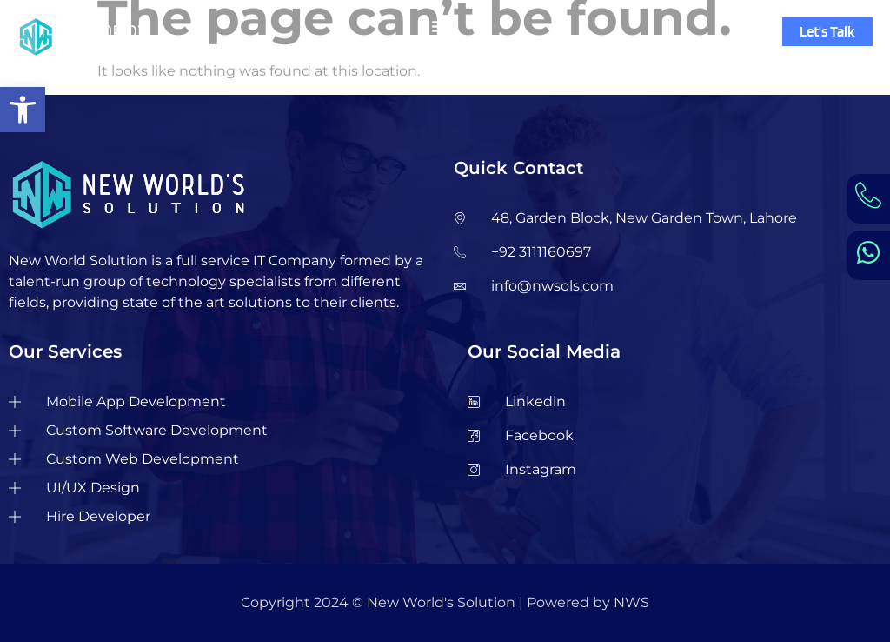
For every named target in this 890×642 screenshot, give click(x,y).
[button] (22, 109)
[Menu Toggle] (439, 26)
